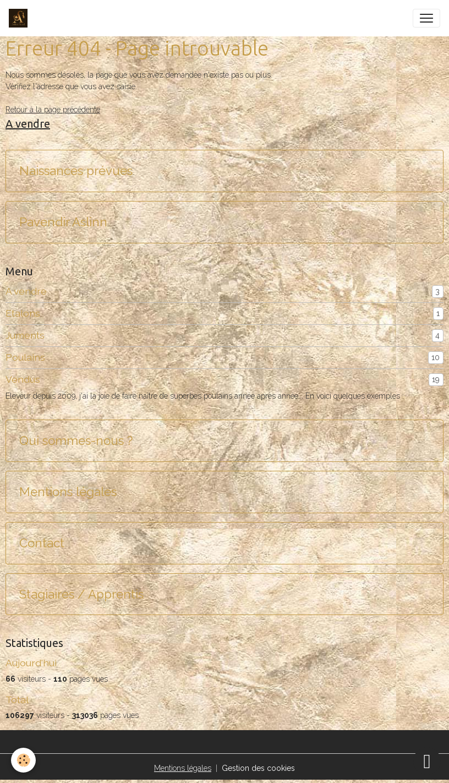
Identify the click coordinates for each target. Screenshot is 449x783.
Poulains (25, 357)
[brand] (20, 18)
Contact (41, 543)
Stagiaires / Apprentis (81, 594)
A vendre (26, 291)
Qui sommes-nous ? (76, 440)
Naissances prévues (76, 171)
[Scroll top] (427, 761)
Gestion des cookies (258, 768)
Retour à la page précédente (53, 109)
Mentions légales (68, 492)
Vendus (23, 379)
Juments (25, 335)
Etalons (23, 313)
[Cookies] (23, 760)
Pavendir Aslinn (63, 222)
